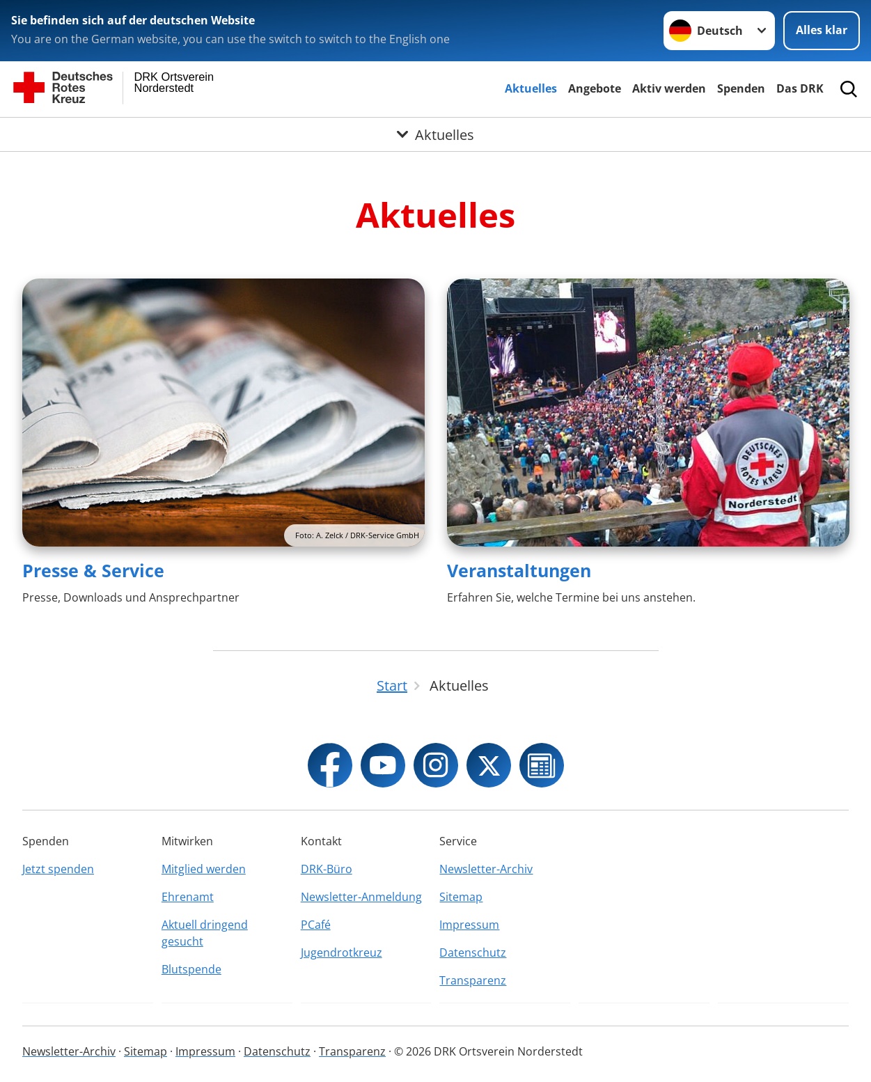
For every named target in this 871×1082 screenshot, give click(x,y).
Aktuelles (531, 88)
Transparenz (472, 980)
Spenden (741, 88)
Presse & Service (93, 570)
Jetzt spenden (58, 869)
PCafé (316, 924)
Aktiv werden (669, 88)
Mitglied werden (204, 869)
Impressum (469, 924)
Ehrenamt (188, 896)
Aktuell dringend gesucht (205, 933)
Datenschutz (472, 952)
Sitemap (460, 896)
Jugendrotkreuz (341, 952)
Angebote (594, 88)
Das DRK (800, 88)
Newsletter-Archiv (486, 869)
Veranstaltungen (519, 570)
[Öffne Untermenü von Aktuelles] (435, 134)
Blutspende (191, 969)
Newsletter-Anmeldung (361, 896)
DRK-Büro (326, 869)
